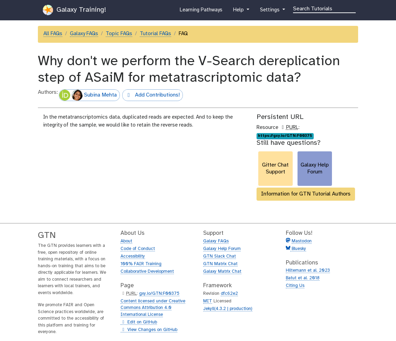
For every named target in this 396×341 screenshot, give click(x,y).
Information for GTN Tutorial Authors (306, 194)
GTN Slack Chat (219, 256)
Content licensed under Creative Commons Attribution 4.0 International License (153, 308)
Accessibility (133, 256)
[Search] (324, 8)
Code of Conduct (138, 249)
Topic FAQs (119, 34)
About (126, 241)
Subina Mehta (88, 95)
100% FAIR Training (141, 264)
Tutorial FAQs (155, 34)
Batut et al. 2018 (303, 278)
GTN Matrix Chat (220, 264)
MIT (207, 301)
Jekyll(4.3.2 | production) (227, 309)
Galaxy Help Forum (222, 249)
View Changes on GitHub (149, 330)
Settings (270, 11)
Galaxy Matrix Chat (222, 271)
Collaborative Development (147, 271)
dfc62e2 (229, 293)
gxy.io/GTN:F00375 (159, 293)
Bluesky (298, 249)
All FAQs (52, 34)
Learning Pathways (200, 11)
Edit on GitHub (139, 322)
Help (239, 11)
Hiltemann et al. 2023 (308, 270)
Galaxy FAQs (84, 34)
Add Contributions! (151, 96)
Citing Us (295, 285)
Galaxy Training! (74, 10)
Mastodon (302, 241)
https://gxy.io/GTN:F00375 (285, 136)
